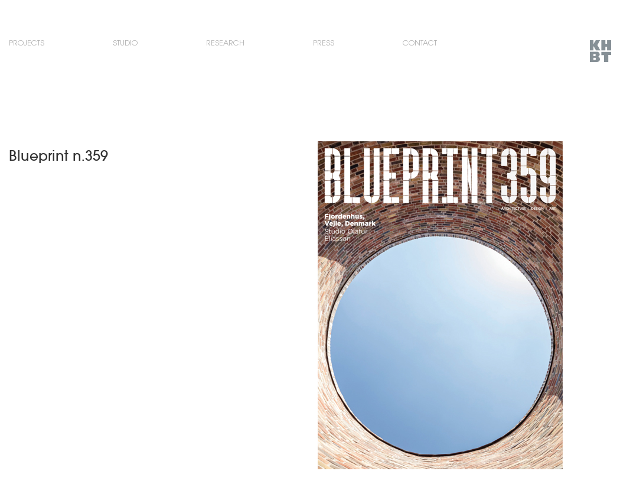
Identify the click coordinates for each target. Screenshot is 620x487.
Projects (26, 43)
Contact (420, 43)
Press (323, 43)
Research (225, 43)
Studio (125, 43)
